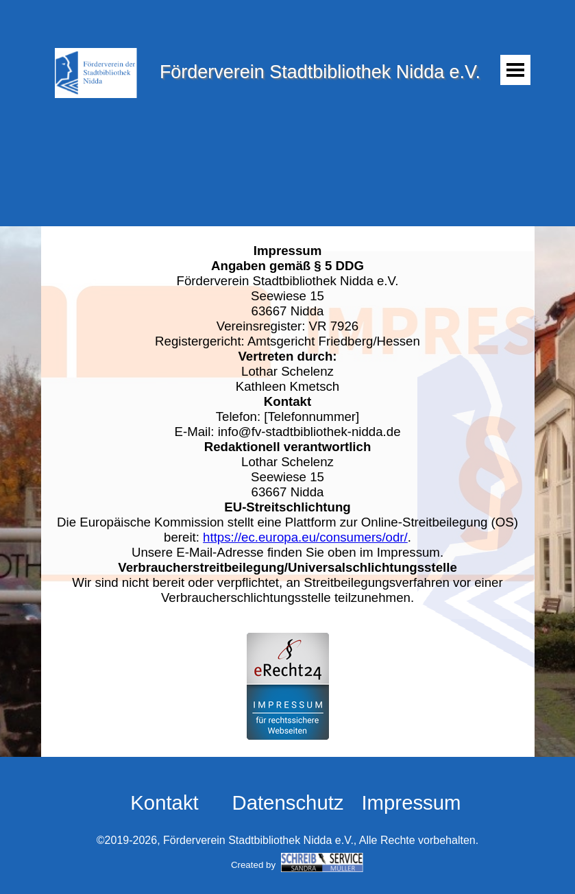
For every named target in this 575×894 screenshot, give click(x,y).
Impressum (411, 802)
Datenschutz (287, 802)
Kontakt (164, 802)
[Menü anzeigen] (515, 70)
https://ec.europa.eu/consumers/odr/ (305, 537)
